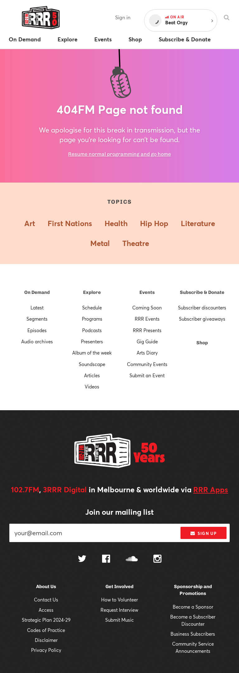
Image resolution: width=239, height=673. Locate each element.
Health (116, 223)
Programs (92, 319)
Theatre (135, 243)
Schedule (92, 307)
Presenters (92, 341)
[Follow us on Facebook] (106, 559)
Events (147, 292)
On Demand (37, 292)
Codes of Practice (46, 630)
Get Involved (119, 586)
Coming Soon (147, 307)
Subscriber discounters (202, 307)
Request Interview (119, 610)
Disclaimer (46, 640)
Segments (37, 319)
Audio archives (37, 341)
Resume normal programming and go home (119, 154)
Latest (37, 307)
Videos (92, 386)
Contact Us (46, 599)
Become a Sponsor (193, 607)
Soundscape (92, 364)
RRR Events (147, 319)
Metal (100, 243)
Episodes (37, 330)
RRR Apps (210, 489)
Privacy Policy (46, 650)
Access (46, 610)
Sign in (122, 17)
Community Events (147, 364)
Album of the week (92, 353)
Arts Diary (147, 353)
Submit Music (119, 620)
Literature (198, 223)
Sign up (203, 533)
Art (29, 223)
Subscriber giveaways (202, 319)
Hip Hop (154, 223)
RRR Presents (147, 330)
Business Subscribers (193, 634)
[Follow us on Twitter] (82, 559)
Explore (92, 292)
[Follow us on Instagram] (157, 559)
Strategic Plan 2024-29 (46, 620)
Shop (202, 343)
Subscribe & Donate (202, 292)
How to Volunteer (119, 599)
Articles (92, 375)
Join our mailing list (119, 512)
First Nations (70, 223)
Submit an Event (147, 375)
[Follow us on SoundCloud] (132, 559)
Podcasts (92, 330)
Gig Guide (147, 341)
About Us (46, 586)
